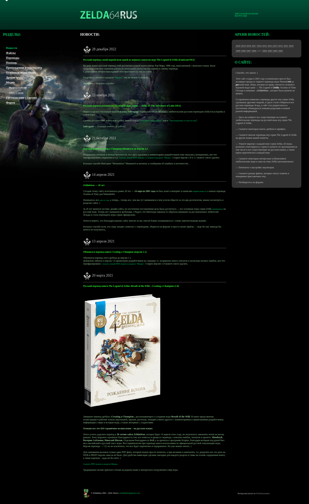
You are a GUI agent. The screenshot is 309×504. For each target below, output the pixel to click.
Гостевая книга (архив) (21, 97)
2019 (243, 46)
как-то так (104, 200)
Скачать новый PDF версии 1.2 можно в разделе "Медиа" (145, 157)
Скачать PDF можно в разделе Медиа (100, 464)
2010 (291, 46)
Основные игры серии (21, 72)
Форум (10, 102)
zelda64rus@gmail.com (129, 493)
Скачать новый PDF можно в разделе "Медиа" (123, 264)
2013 (275, 46)
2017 (254, 46)
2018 (248, 46)
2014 (270, 46)
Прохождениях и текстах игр (183, 120)
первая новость (200, 191)
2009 (238, 51)
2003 (270, 51)
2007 (248, 51)
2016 (259, 46)
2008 (243, 51)
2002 (275, 51)
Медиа (10, 82)
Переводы (12, 57)
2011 (286, 46)
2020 (238, 46)
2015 (264, 46)
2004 (264, 51)
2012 (280, 46)
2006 (254, 51)
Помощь (11, 62)
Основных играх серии (150, 120)
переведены (217, 209)
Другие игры (14, 77)
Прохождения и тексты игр (24, 67)
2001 (280, 51)
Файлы (11, 52)
